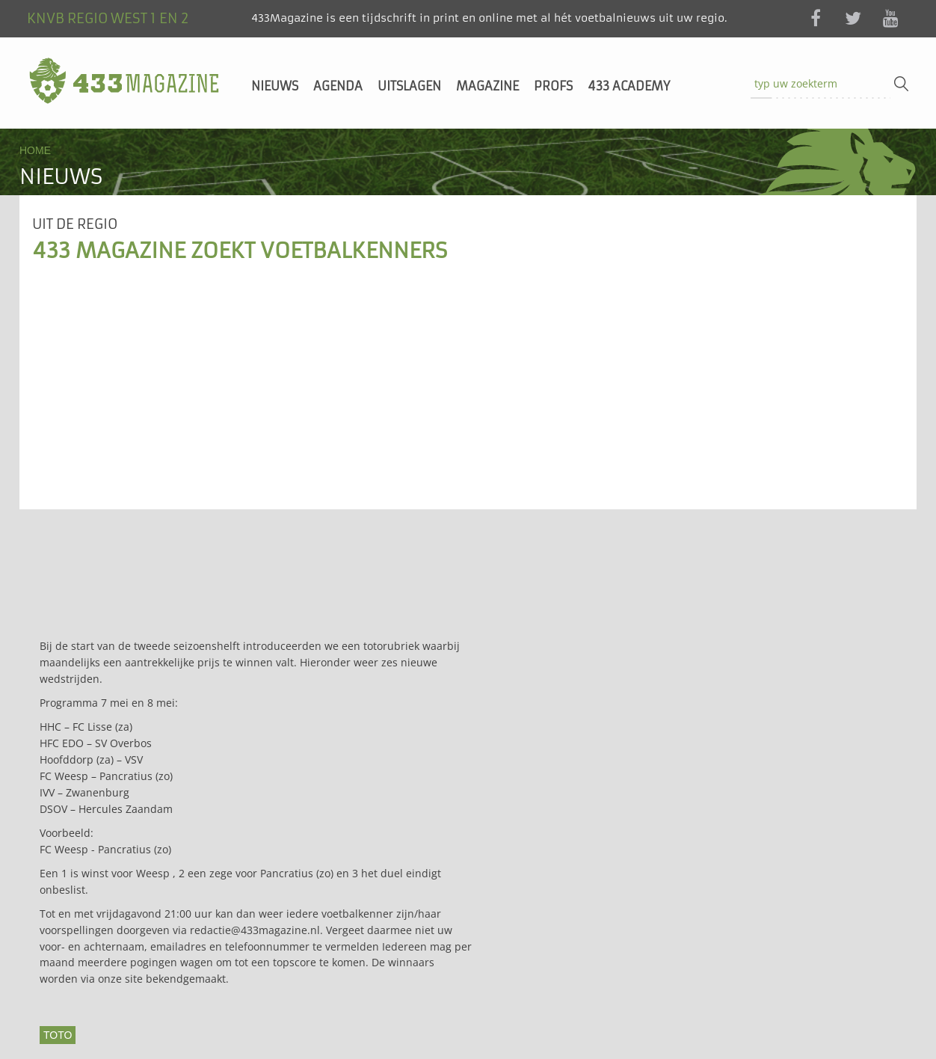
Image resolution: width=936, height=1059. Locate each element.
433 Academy (629, 86)
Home (35, 150)
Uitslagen (409, 86)
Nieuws (274, 86)
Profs (553, 86)
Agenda (338, 86)
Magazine (487, 86)
